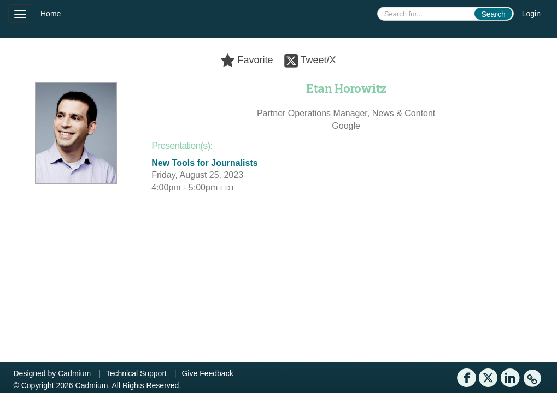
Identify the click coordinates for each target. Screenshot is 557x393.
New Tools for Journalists (204, 163)
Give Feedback (207, 373)
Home (50, 13)
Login (531, 13)
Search (493, 14)
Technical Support (136, 373)
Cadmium (74, 373)
